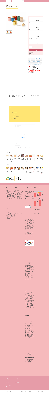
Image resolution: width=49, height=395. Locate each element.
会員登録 (16, 379)
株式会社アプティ (11, 391)
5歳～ (34, 58)
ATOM (8, 386)
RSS (6, 386)
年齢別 (37, 58)
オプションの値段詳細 (31, 52)
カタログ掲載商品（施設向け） (37, 64)
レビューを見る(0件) (30, 77)
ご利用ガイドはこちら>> (31, 72)
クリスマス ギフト (30, 58)
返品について (30, 53)
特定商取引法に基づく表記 (31, 54)
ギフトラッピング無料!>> (31, 69)
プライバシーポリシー (8, 385)
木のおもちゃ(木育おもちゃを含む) (32, 61)
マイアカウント (17, 378)
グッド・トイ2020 (30, 64)
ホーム (7, 378)
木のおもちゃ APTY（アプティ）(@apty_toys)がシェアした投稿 (24, 147)
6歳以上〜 (40, 58)
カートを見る (17, 382)
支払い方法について (8, 379)
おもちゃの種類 (38, 61)
